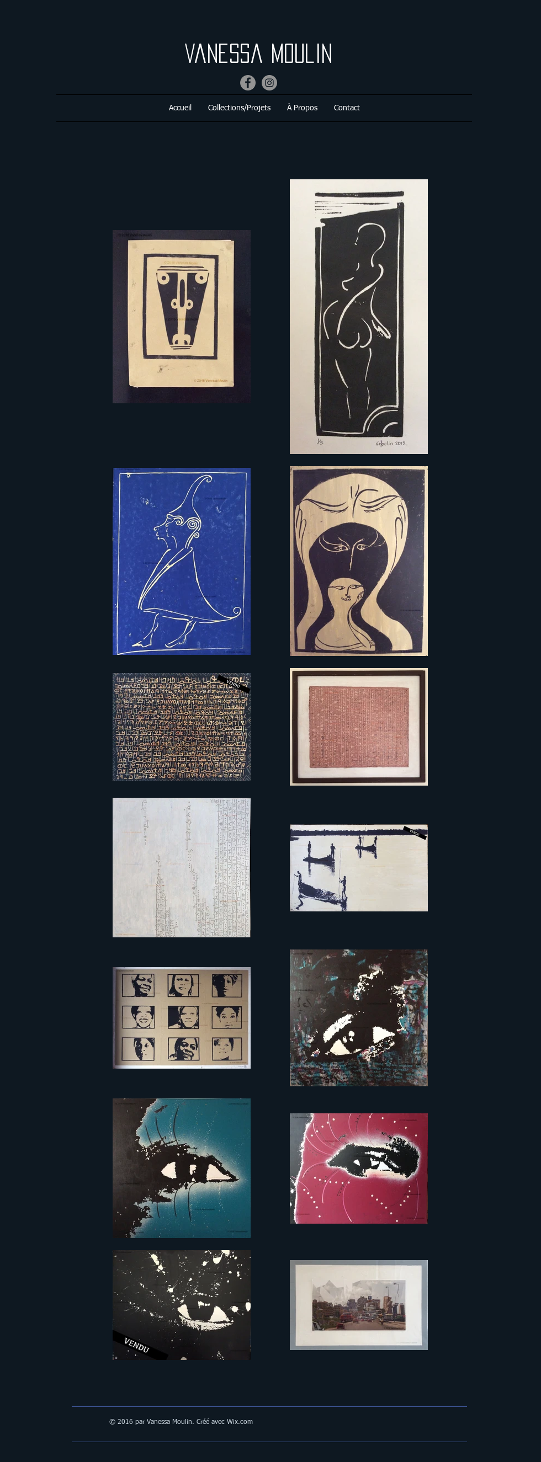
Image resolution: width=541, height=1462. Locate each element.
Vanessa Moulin (266, 53)
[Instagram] (269, 82)
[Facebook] (248, 82)
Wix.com (240, 1422)
